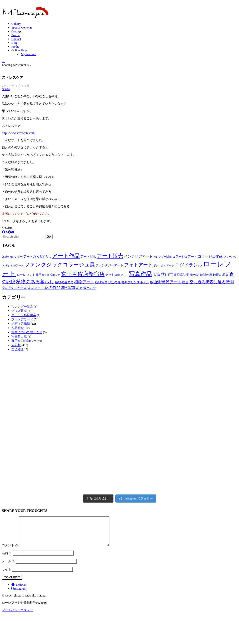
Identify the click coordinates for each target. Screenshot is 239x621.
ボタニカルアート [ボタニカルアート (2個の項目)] (163, 265)
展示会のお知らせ (23, 340)
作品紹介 (17, 328)
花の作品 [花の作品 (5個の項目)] (52, 287)
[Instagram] (18, 594)
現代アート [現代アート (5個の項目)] (171, 282)
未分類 (6, 89)
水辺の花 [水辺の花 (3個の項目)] (114, 282)
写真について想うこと (26, 332)
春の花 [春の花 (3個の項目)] (194, 275)
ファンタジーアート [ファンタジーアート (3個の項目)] (109, 265)
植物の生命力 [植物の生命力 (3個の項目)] (64, 282)
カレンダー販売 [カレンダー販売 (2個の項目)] (162, 256)
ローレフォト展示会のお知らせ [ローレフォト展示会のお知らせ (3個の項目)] (38, 275)
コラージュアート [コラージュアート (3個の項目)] (184, 256)
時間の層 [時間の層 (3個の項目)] (206, 275)
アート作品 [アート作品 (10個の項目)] (66, 256)
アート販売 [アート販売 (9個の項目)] (110, 256)
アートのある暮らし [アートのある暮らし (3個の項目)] (37, 256)
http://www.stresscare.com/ (18, 133)
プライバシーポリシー (17, 615)
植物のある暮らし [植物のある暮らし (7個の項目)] (35, 281)
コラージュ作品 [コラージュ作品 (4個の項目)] (210, 256)
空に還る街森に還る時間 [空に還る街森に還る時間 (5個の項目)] (211, 282)
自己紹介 (17, 349)
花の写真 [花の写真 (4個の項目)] (68, 288)
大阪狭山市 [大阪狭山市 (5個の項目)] (163, 274)
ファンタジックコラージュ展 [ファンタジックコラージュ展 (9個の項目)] (59, 265)
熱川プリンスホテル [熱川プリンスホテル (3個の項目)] (135, 282)
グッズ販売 (19, 311)
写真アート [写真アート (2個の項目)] (121, 275)
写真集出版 (19, 336)
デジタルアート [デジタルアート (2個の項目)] (14, 265)
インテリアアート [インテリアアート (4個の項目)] (138, 256)
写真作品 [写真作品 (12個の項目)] (140, 274)
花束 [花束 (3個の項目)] (79, 288)
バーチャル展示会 (23, 315)
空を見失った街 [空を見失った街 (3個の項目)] (12, 288)
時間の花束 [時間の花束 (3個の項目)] (221, 275)
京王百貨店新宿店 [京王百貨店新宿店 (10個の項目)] (83, 274)
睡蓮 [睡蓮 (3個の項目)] (185, 282)
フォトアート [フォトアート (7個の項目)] (138, 264)
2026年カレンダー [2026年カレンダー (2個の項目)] (12, 256)
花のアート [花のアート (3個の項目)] (36, 288)
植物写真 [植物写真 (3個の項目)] (101, 282)
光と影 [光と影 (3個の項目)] (110, 275)
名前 (7, 559)
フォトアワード (22, 319)
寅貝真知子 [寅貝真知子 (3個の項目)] (181, 275)
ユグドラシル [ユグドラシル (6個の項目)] (188, 265)
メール (8, 567)
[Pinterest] (9, 232)
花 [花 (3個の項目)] (25, 288)
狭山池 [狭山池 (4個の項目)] (155, 282)
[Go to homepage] (25, 17)
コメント (10, 551)
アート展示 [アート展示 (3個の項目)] (88, 256)
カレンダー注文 (22, 306)
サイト (6, 575)
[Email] (12, 232)
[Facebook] (3, 232)
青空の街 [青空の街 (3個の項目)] (89, 288)
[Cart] (3, 60)
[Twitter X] (6, 232)
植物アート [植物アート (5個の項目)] (84, 282)
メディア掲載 (20, 323)
